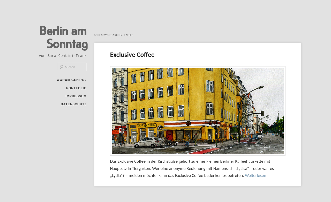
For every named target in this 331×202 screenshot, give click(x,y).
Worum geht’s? (72, 80)
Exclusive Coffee (132, 54)
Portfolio (76, 88)
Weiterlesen (255, 175)
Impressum (76, 96)
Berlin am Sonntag (63, 37)
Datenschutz (74, 104)
